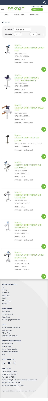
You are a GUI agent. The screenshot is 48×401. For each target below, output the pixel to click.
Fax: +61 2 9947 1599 (8, 377)
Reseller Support (7, 346)
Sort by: (8, 30)
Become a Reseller (7, 343)
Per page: (9, 34)
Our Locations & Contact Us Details (13, 385)
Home (6, 15)
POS (3, 287)
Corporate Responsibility (9, 336)
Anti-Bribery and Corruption (11, 327)
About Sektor (6, 311)
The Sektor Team (7, 314)
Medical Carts (19, 15)
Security (4, 298)
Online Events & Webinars (10, 352)
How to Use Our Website (9, 349)
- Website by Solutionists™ (28, 391)
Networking (5, 295)
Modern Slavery (7, 330)
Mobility (4, 290)
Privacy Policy (6, 333)
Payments (5, 303)
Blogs (3, 354)
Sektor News (6, 317)
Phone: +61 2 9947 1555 (9, 374)
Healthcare (5, 293)
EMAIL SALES (37, 9)
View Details (43, 69)
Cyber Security (6, 301)
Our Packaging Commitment (11, 320)
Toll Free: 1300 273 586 (9, 372)
